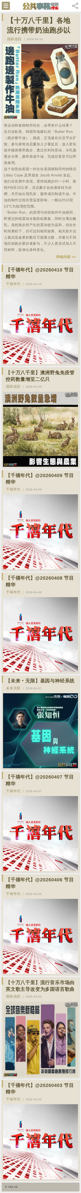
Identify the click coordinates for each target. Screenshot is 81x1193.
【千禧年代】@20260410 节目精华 (40, 273)
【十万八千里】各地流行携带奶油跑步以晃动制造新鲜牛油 (38, 30)
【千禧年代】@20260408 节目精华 (40, 581)
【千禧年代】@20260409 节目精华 (40, 479)
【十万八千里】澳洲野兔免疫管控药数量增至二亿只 (40, 376)
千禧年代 (13, 284)
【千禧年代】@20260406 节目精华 (40, 883)
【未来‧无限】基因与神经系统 (40, 681)
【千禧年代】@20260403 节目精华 (40, 1089)
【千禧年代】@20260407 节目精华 (40, 780)
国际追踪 (14, 39)
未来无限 (13, 688)
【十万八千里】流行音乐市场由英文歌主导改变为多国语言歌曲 (40, 986)
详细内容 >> (66, 257)
